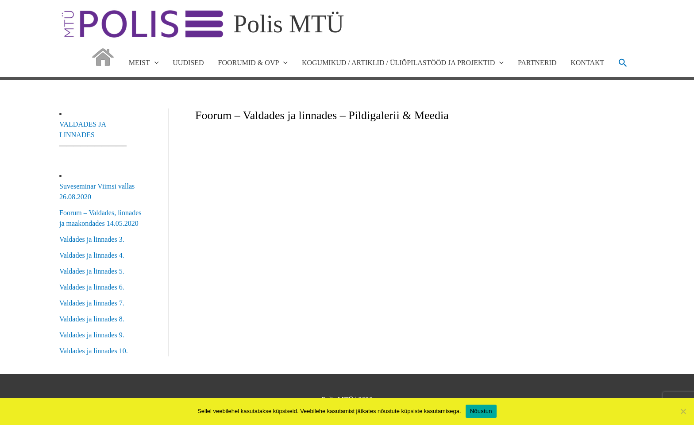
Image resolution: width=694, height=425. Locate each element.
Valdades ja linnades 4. (91, 255)
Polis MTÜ (288, 24)
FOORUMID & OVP (253, 63)
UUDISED (188, 62)
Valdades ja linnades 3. (91, 239)
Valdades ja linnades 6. (91, 287)
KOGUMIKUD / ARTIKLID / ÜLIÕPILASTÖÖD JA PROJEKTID (403, 63)
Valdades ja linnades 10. (93, 351)
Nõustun (481, 411)
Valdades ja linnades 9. (91, 335)
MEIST (144, 63)
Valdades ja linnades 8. (91, 319)
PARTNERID (537, 62)
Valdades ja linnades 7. (91, 303)
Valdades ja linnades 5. (91, 271)
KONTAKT (587, 62)
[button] (623, 63)
